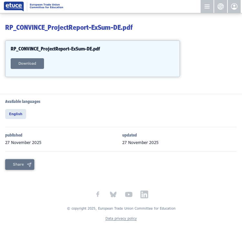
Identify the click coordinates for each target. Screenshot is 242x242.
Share (18, 164)
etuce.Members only (234, 6)
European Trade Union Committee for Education (94, 6)
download (27, 63)
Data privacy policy (121, 218)
